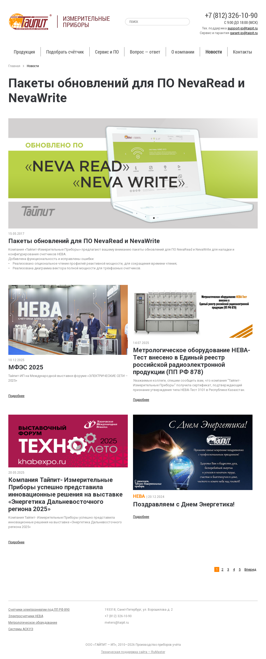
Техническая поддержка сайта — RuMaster (133, 652)
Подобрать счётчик (65, 52)
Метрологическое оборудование (32, 622)
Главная (14, 66)
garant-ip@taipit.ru (244, 33)
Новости (213, 52)
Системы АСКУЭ (20, 629)
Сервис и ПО (107, 52)
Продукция (24, 52)
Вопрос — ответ (145, 52)
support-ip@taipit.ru (243, 28)
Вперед (250, 569)
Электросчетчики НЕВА (25, 616)
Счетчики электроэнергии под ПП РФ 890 (39, 609)
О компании (182, 52)
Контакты (242, 52)
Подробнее (16, 396)
